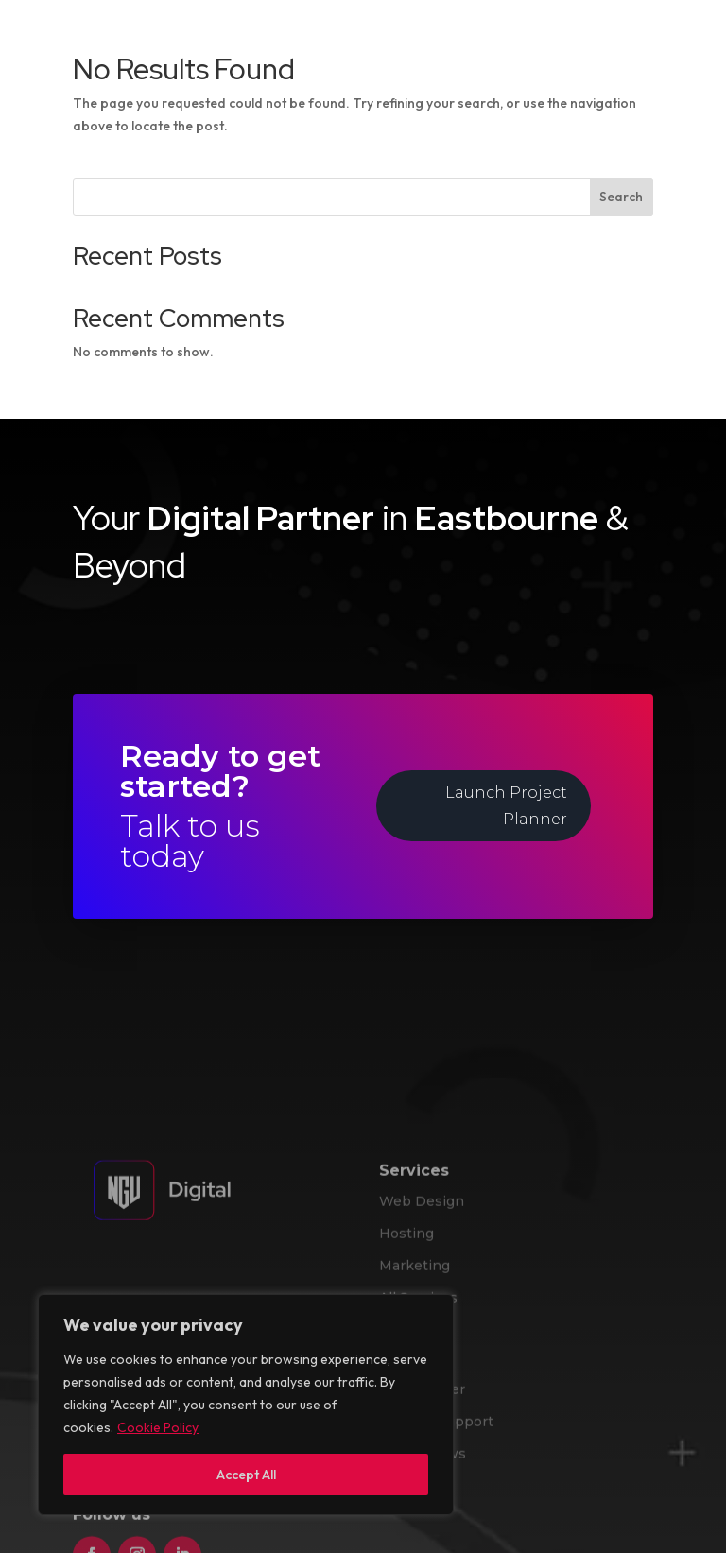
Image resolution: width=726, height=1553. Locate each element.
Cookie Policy (158, 1427)
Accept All (246, 1474)
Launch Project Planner (506, 805)
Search (621, 196)
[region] (246, 1404)
